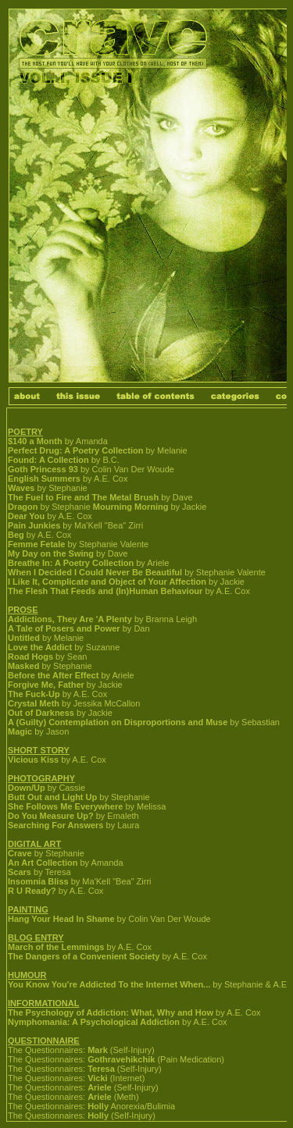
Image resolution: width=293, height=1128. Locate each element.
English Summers (44, 478)
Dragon (23, 506)
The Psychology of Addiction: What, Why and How (110, 1012)
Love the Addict (40, 647)
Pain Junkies (34, 525)
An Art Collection (42, 862)
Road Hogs (30, 656)
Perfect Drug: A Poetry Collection (75, 450)
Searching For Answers (55, 825)
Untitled (24, 637)
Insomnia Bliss (38, 881)
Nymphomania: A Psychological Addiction (94, 1022)
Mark (98, 1050)
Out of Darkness (41, 712)
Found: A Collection (48, 459)
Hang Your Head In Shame (61, 918)
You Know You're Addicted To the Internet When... (109, 984)
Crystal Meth (33, 703)
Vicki (98, 1078)
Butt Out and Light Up (52, 797)
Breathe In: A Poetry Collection (71, 563)
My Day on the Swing (51, 553)
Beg (16, 534)
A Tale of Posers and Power (64, 628)
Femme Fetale (36, 544)
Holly (98, 1106)
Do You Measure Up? (51, 815)
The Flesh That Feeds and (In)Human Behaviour (105, 591)
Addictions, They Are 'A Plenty (70, 619)
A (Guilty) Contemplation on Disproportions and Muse (117, 722)
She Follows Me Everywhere (65, 806)
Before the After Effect (53, 675)
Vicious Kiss (33, 759)
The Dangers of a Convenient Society (83, 956)
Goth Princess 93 (43, 469)
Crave (20, 853)
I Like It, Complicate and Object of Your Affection (107, 581)
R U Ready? (32, 890)
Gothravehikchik (121, 1059)
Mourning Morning (131, 506)
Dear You (26, 516)
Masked (23, 666)
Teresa (101, 1068)
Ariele (100, 1087)
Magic (20, 731)
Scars (19, 872)
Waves (21, 488)
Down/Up (26, 787)
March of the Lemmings (56, 947)
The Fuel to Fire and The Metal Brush (83, 497)
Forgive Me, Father (46, 684)
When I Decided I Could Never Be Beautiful (95, 572)
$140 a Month (35, 441)
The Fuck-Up (34, 694)
